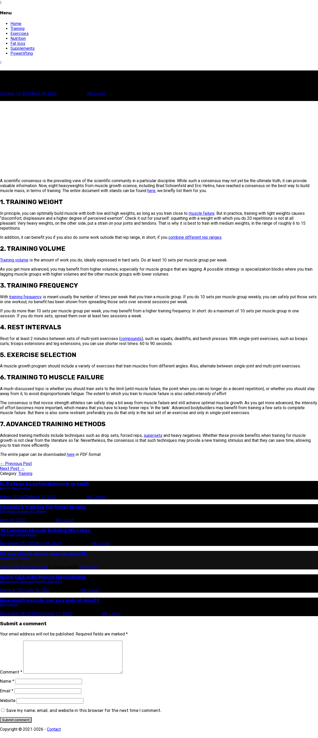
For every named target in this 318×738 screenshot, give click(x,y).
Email (6, 697)
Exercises (19, 33)
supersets (153, 435)
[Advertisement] (156, 137)
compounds (131, 338)
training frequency (25, 296)
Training (17, 28)
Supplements (22, 48)
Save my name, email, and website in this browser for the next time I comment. (83, 716)
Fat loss (17, 43)
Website (7, 706)
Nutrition (18, 38)
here (151, 190)
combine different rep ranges (195, 237)
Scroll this (10, 98)
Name (7, 687)
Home (15, 23)
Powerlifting (21, 53)
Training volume (14, 260)
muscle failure (202, 213)
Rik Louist (96, 93)
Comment (11, 678)
